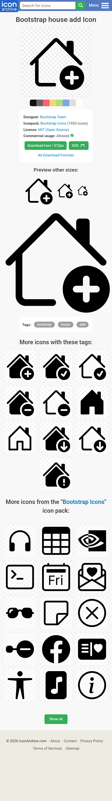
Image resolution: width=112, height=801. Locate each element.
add (82, 324)
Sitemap (72, 748)
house (65, 324)
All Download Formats (56, 155)
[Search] (80, 5)
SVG (78, 145)
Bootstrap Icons (53, 123)
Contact (70, 741)
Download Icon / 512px (46, 145)
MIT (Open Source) (53, 129)
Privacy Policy (91, 741)
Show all (55, 719)
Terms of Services (47, 748)
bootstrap (44, 324)
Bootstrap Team (53, 117)
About (55, 741)
